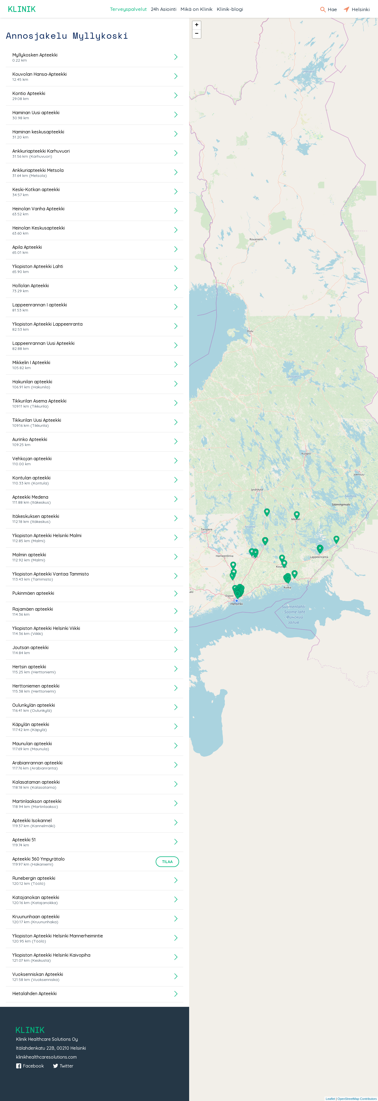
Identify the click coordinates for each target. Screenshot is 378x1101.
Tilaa (167, 861)
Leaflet (330, 1098)
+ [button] (196, 25)
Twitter (63, 1066)
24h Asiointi (163, 9)
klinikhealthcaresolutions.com (46, 1057)
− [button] (196, 34)
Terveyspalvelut (128, 9)
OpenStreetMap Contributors (357, 1098)
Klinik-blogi (230, 9)
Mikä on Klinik (196, 9)
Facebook (30, 1066)
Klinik (22, 9)
